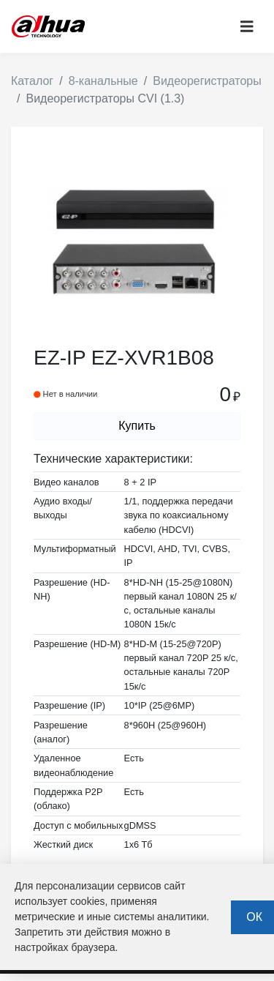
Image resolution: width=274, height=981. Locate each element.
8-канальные (103, 81)
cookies (87, 901)
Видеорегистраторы (207, 81)
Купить (137, 425)
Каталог (32, 81)
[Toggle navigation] (247, 26)
